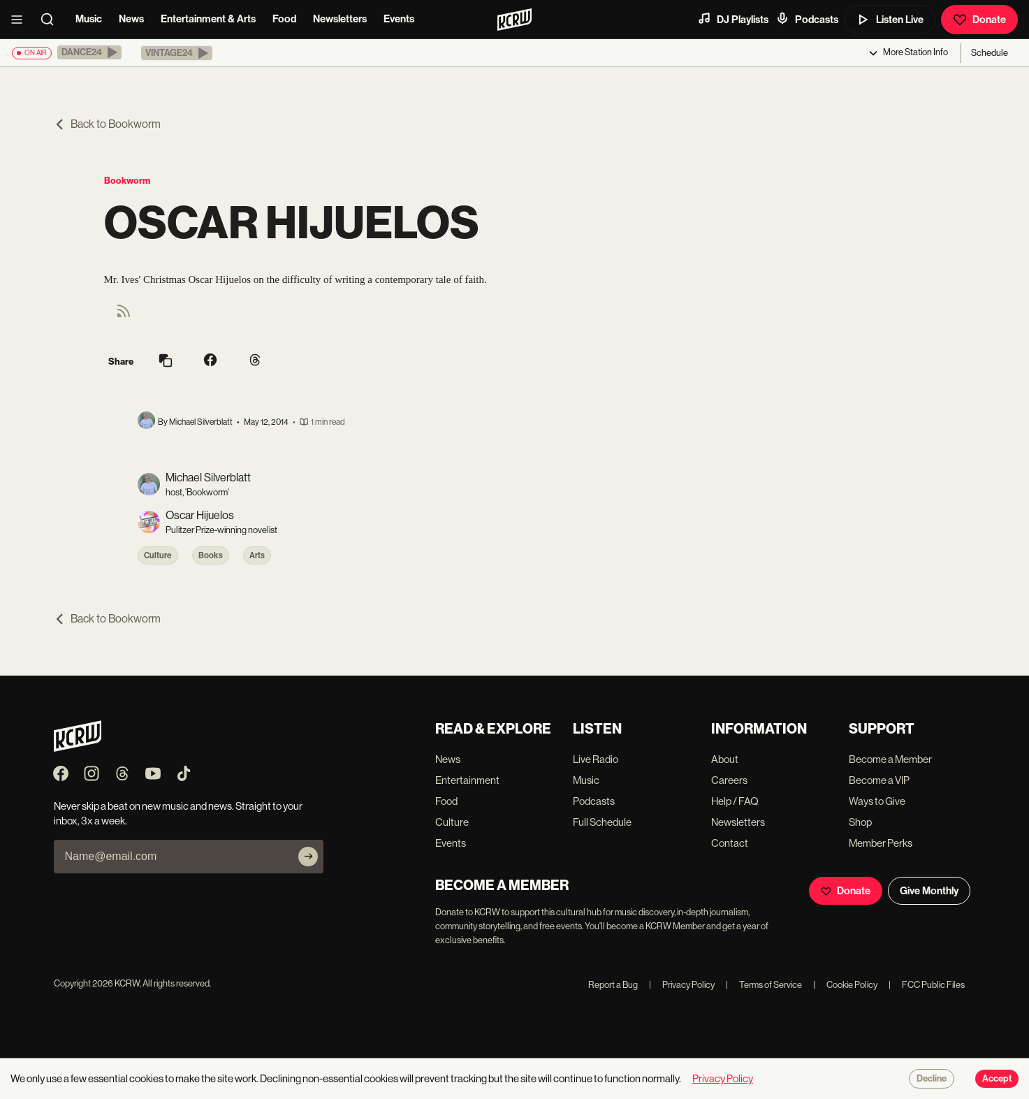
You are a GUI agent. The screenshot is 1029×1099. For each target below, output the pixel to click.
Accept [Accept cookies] (997, 1078)
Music (88, 19)
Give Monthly (929, 891)
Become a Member (890, 759)
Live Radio (595, 759)
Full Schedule (602, 822)
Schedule (989, 53)
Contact (729, 843)
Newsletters (340, 19)
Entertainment (467, 780)
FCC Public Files (927, 985)
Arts (257, 555)
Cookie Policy (845, 985)
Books (210, 555)
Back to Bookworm (107, 124)
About (724, 759)
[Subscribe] (308, 856)
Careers (729, 780)
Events (399, 19)
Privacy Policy (682, 985)
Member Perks (880, 843)
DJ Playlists (732, 19)
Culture (158, 555)
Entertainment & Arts (208, 19)
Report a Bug (613, 985)
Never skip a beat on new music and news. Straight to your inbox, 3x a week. (178, 813)
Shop (860, 822)
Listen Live (890, 20)
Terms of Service (764, 985)
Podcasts (806, 19)
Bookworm (127, 180)
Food (284, 19)
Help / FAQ (735, 801)
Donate (979, 20)
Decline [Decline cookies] (932, 1078)
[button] (89, 52)
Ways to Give (877, 801)
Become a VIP (879, 780)
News (131, 19)
